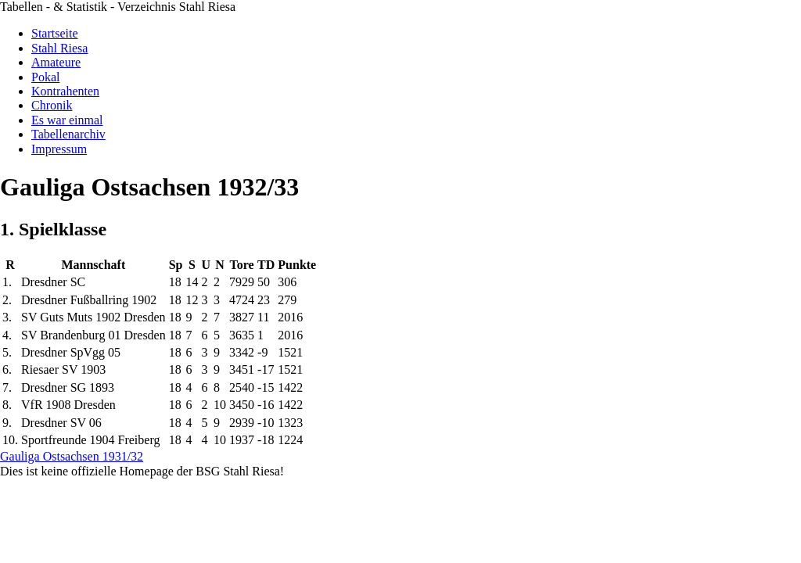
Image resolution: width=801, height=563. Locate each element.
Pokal (45, 77)
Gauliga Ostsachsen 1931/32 (71, 456)
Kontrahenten (65, 91)
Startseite (54, 33)
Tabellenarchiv (68, 134)
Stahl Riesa (59, 48)
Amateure (56, 62)
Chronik (51, 105)
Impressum (59, 149)
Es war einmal (67, 120)
